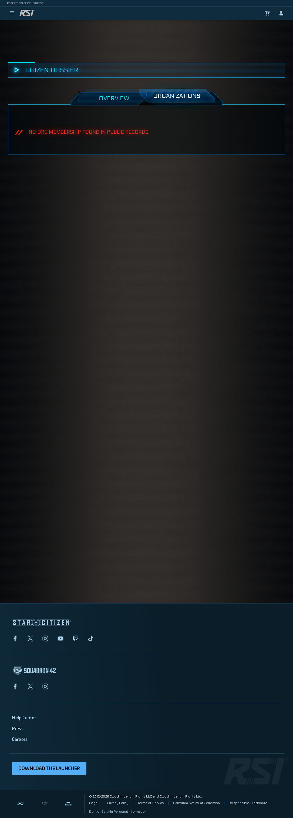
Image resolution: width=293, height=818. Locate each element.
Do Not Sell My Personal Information (118, 811)
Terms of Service (150, 803)
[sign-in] (281, 13)
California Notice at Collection (196, 803)
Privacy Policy (118, 803)
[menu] (11, 13)
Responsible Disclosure (248, 803)
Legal (93, 803)
